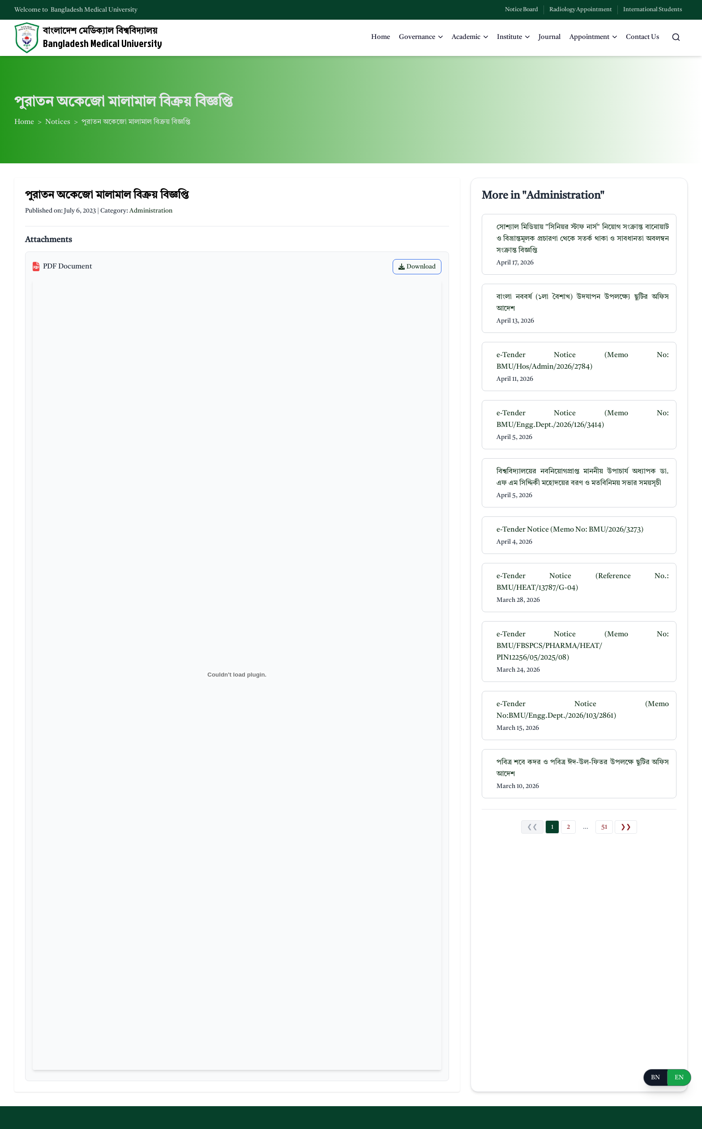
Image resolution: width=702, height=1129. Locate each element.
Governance (421, 37)
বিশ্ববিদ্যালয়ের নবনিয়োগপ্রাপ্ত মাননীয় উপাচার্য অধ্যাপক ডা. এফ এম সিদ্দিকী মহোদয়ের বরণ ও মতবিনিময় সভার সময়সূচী (583, 477)
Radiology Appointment (580, 10)
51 (604, 827)
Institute (513, 37)
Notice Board (521, 10)
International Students (652, 10)
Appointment (593, 37)
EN (679, 1077)
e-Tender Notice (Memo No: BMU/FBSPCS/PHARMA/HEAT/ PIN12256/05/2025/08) (583, 646)
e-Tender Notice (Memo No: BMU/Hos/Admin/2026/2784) (583, 361)
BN (655, 1077)
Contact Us (642, 37)
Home (380, 37)
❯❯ (626, 827)
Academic (470, 37)
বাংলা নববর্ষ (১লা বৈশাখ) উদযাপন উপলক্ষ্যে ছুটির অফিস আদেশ (583, 303)
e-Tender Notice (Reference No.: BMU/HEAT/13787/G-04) (583, 582)
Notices (57, 122)
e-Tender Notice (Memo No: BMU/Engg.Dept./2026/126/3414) (583, 419)
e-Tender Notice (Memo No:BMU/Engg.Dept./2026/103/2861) (583, 710)
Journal (550, 37)
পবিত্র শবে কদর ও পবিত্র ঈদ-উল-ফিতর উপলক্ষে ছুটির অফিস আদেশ (583, 768)
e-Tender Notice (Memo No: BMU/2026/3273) (570, 529)
